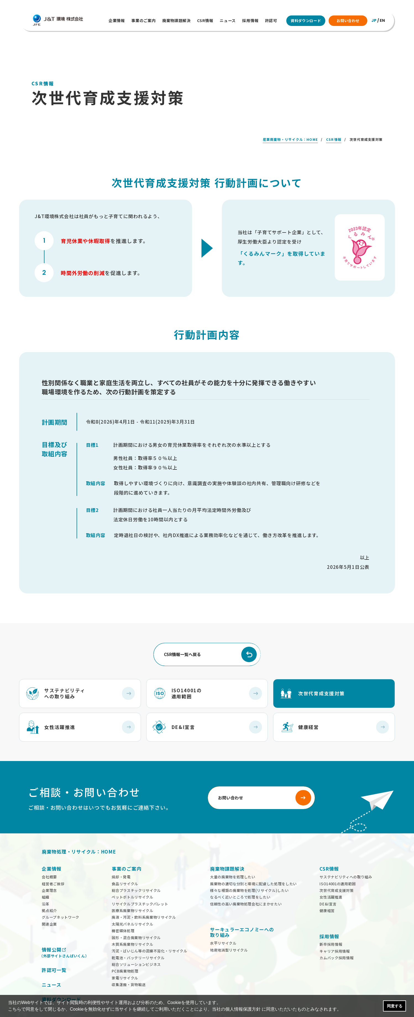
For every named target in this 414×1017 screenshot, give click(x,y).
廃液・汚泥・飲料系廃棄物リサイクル (144, 900)
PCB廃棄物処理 (125, 954)
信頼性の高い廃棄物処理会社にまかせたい (246, 887)
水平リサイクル (223, 926)
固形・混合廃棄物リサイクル (136, 920)
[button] (343, 1010)
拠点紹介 (49, 894)
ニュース (228, 20)
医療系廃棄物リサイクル (132, 894)
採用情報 (250, 20)
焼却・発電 (121, 860)
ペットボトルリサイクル (132, 880)
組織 (45, 880)
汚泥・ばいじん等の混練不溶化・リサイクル (149, 934)
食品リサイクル (125, 867)
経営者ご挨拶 (53, 867)
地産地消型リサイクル (229, 933)
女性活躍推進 (330, 880)
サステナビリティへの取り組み (345, 860)
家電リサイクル (125, 961)
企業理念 (49, 873)
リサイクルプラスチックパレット (140, 887)
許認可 (271, 20)
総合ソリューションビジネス (136, 947)
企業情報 (117, 20)
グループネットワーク (60, 900)
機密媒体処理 (123, 914)
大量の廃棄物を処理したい (232, 860)
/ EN (378, 20)
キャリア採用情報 (334, 934)
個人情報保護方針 (243, 1009)
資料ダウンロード (306, 20)
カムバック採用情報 (336, 941)
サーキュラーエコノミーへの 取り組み (242, 915)
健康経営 (327, 894)
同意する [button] (394, 1006)
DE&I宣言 (327, 887)
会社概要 (49, 860)
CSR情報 (205, 20)
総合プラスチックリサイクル (136, 873)
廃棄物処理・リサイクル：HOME (79, 835)
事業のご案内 (143, 20)
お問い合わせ (348, 20)
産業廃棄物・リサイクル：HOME (290, 122)
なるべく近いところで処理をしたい (240, 880)
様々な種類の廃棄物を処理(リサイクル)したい (249, 873)
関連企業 (49, 907)
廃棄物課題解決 (176, 20)
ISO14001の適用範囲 (337, 867)
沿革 (45, 887)
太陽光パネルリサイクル (132, 907)
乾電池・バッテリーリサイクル (138, 941)
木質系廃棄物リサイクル (132, 927)
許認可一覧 (54, 953)
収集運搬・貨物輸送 (129, 968)
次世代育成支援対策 (336, 873)
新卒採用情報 (330, 927)
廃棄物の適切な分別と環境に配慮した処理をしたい (253, 867)
